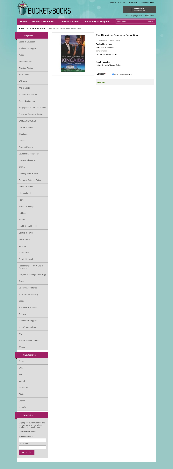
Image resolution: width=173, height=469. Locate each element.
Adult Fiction (24, 75)
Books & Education (27, 42)
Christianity (23, 134)
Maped (22, 381)
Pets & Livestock (26, 259)
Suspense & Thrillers (28, 307)
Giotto (21, 394)
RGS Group (24, 387)
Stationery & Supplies (28, 48)
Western (22, 347)
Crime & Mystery (26, 147)
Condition (101, 74)
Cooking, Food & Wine (28, 173)
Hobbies (22, 213)
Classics (22, 140)
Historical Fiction (26, 193)
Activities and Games (28, 94)
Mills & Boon (24, 239)
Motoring (22, 246)
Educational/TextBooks (29, 154)
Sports (21, 301)
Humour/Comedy (26, 206)
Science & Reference (28, 288)
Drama (22, 167)
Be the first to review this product (108, 54)
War (20, 334)
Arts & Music (24, 88)
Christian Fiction (26, 68)
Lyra (21, 368)
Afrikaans (23, 81)
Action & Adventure (27, 101)
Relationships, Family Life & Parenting (31, 267)
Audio (21, 55)
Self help (22, 314)
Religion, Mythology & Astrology (32, 274)
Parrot (21, 361)
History (22, 220)
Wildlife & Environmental (29, 340)
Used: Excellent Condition (123, 74)
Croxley (22, 401)
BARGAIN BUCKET (27, 121)
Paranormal (24, 252)
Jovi (20, 374)
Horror (21, 200)
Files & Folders (25, 61)
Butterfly (22, 407)
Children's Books (26, 127)
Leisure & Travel (26, 233)
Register (113, 2)
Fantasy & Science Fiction (30, 180)
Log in (122, 2)
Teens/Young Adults (27, 327)
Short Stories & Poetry (28, 294)
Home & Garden (26, 187)
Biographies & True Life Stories (32, 108)
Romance (23, 281)
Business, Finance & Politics (31, 114)
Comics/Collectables (28, 160)
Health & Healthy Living (29, 226)
